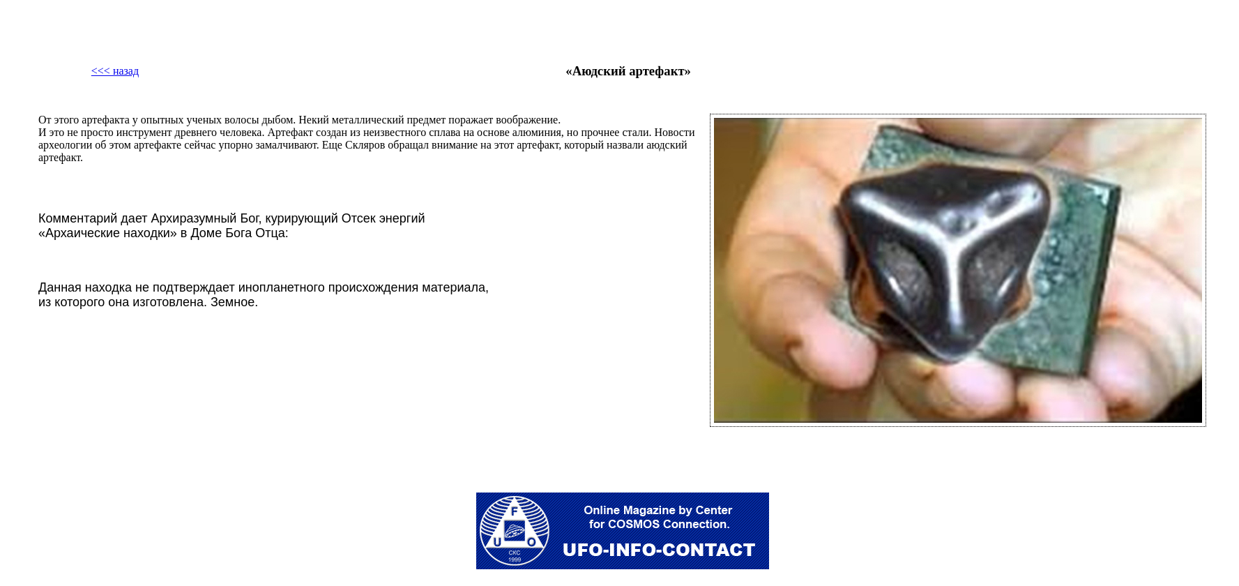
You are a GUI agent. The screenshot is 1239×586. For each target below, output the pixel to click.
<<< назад (115, 71)
